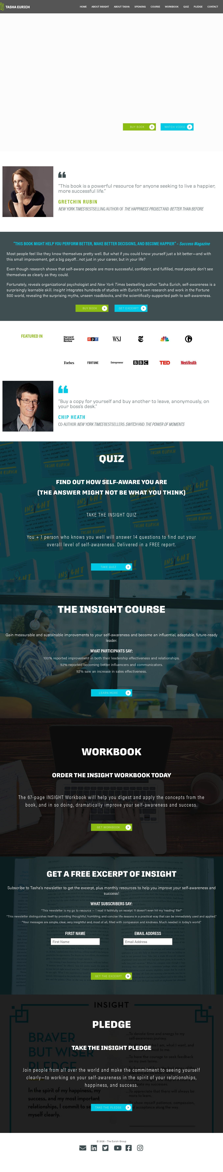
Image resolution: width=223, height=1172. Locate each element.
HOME (83, 6)
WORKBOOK (171, 6)
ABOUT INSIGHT (100, 6)
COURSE (155, 6)
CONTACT (212, 6)
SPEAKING (140, 6)
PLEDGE (198, 6)
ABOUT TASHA (122, 6)
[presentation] (111, 958)
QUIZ (186, 6)
